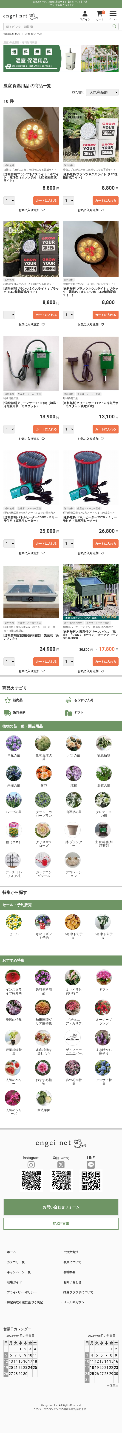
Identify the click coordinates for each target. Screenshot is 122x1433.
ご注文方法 (70, 1252)
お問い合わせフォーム (61, 1207)
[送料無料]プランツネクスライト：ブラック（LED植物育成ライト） (31, 290)
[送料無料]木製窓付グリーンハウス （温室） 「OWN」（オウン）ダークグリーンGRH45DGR (90, 635)
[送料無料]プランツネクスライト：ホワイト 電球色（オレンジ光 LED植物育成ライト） (31, 177)
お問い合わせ (72, 1282)
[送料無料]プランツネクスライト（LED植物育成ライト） (90, 176)
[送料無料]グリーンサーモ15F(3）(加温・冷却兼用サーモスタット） (31, 405)
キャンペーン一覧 (19, 1272)
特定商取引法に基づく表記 (25, 1302)
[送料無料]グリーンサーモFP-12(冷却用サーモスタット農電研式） (90, 405)
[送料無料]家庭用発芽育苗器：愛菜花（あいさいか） (31, 637)
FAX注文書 (61, 1224)
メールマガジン (73, 1302)
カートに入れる (46, 200)
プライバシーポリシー (22, 1292)
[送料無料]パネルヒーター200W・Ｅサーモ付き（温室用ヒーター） (30, 519)
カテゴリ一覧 (16, 1262)
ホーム (11, 1252)
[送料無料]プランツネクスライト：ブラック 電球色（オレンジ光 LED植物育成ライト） (90, 292)
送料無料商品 (11, 34)
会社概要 (69, 1272)
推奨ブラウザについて (78, 1292)
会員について (72, 1262)
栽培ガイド (14, 1282)
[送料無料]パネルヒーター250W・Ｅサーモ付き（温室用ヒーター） (90, 519)
